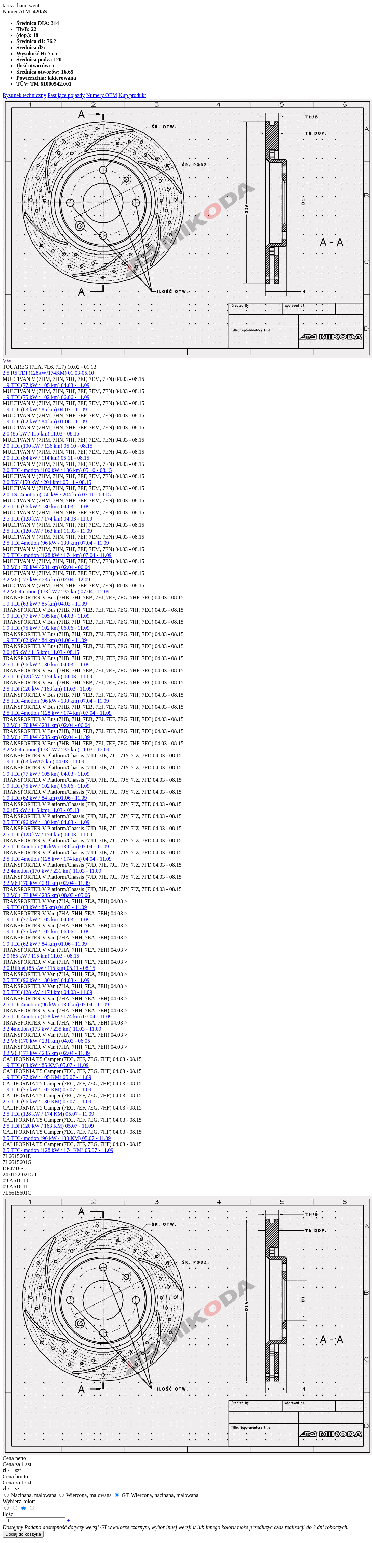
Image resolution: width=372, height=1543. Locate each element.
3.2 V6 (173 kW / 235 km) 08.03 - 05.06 (46, 895)
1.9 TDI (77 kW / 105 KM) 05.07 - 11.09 (47, 1077)
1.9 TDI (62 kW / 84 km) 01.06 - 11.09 (45, 421)
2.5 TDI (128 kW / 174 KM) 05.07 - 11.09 (48, 1114)
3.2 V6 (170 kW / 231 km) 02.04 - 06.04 (46, 567)
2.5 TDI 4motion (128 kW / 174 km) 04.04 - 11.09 (57, 859)
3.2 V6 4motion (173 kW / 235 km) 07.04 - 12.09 (56, 591)
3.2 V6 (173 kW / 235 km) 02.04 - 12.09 (46, 579)
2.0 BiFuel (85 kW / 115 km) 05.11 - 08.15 (49, 968)
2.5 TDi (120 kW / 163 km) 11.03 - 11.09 (47, 689)
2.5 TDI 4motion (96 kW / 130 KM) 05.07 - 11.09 (57, 1138)
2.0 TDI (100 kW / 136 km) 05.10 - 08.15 (47, 446)
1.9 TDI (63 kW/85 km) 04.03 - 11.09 (43, 761)
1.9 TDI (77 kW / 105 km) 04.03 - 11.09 (46, 385)
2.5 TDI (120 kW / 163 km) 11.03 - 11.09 (47, 531)
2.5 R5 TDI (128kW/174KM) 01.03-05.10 (48, 373)
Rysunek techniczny (24, 95)
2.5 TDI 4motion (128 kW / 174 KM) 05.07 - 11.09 (58, 1150)
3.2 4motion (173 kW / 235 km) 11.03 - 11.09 (52, 1029)
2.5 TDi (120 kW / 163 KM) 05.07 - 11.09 (48, 1126)
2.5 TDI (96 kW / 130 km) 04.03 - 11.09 (46, 506)
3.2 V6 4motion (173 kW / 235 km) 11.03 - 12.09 (56, 749)
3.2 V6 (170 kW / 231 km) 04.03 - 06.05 (46, 1041)
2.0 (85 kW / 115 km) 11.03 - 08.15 (41, 434)
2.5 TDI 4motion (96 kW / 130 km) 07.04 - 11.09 (56, 543)
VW (7, 361)
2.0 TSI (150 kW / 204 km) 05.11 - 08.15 (47, 482)
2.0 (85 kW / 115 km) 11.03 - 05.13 (41, 810)
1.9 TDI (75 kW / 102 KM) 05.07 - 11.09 (47, 1089)
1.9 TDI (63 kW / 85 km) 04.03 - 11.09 (45, 409)
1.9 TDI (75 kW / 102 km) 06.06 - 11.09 (46, 397)
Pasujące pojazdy (66, 95)
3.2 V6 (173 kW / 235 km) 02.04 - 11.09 (46, 737)
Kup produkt (132, 95)
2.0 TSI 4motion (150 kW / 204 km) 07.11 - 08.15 (57, 494)
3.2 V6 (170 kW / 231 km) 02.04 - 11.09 (46, 883)
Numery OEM (101, 95)
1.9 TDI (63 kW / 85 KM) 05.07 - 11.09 (46, 1065)
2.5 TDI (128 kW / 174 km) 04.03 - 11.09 (47, 519)
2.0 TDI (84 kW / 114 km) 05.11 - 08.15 (46, 458)
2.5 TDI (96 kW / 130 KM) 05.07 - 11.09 (47, 1101)
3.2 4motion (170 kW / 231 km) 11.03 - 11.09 (52, 871)
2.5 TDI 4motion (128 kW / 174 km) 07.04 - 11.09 (57, 555)
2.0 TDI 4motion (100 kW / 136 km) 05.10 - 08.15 (57, 470)
